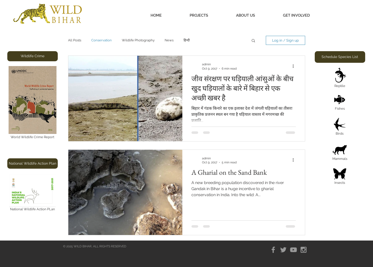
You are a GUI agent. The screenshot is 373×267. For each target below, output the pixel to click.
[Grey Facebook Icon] (273, 250)
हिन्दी (187, 40)
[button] (199, 15)
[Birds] (339, 127)
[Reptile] (340, 78)
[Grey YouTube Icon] (293, 250)
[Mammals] (339, 152)
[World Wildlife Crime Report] (32, 103)
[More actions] (295, 66)
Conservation (101, 40)
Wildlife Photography (138, 40)
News (169, 40)
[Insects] (339, 176)
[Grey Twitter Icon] (283, 250)
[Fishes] (339, 102)
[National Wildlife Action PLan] (32, 194)
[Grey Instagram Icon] (303, 250)
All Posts (74, 40)
